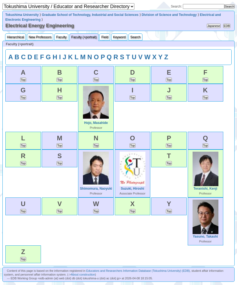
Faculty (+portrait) (84, 37)
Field (104, 37)
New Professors (40, 37)
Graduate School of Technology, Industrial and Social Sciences (90, 15)
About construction (83, 274)
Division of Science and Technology (169, 15)
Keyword (119, 37)
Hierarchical (15, 37)
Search (135, 37)
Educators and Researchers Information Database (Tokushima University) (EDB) (138, 270)
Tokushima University (22, 15)
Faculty (61, 37)
